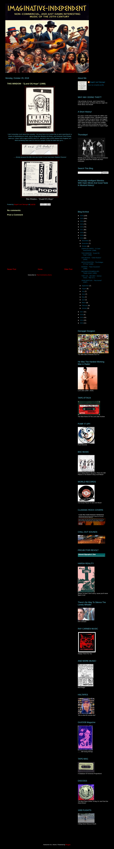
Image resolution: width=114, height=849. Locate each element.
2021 (82, 229)
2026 (82, 215)
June (83, 294)
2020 (82, 232)
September (85, 286)
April (83, 300)
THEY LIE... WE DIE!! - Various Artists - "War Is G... (91, 277)
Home (40, 269)
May (83, 297)
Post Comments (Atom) (44, 275)
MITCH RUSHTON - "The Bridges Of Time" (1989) (92, 263)
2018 (82, 238)
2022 (82, 227)
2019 (82, 235)
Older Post (68, 269)
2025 (82, 218)
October (84, 246)
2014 (82, 320)
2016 (82, 314)
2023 (82, 224)
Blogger (67, 844)
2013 (82, 323)
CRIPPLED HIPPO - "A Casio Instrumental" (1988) (90, 249)
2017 (82, 312)
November (85, 243)
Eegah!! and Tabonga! (97, 82)
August (84, 288)
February (85, 305)
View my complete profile (96, 85)
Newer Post (11, 269)
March (84, 302)
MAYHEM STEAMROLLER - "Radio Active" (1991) (90, 272)
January (84, 308)
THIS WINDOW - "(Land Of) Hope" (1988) (90, 254)
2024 (82, 221)
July (83, 291)
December (85, 240)
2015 (82, 317)
